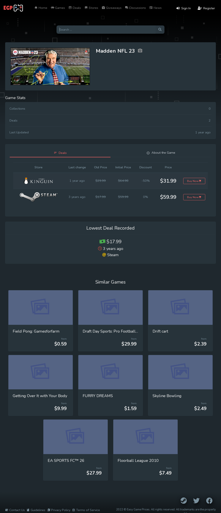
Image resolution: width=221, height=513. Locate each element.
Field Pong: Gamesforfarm (36, 331)
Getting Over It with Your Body (40, 395)
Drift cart (160, 331)
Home (40, 7)
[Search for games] (106, 29)
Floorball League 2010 (138, 460)
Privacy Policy (58, 510)
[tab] (60, 153)
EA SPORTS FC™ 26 (66, 460)
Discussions (135, 7)
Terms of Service (86, 510)
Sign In (183, 8)
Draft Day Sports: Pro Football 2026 (114, 331)
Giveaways (112, 7)
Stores (91, 7)
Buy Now (194, 181)
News (155, 7)
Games (58, 7)
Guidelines (36, 510)
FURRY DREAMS (98, 395)
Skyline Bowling (167, 395)
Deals (74, 7)
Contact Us (15, 510)
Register (206, 8)
